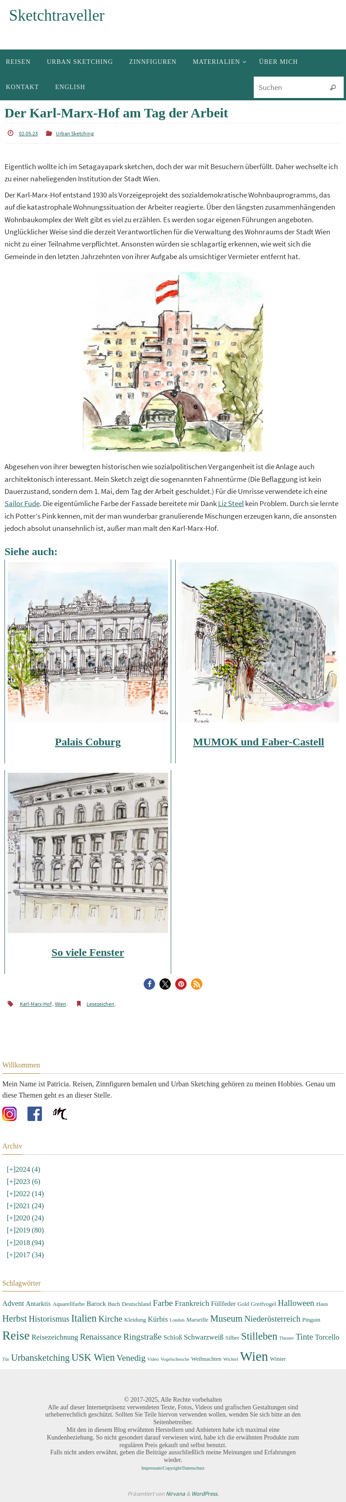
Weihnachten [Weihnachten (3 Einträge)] (206, 1358)
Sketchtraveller (57, 15)
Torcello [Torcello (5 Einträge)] (327, 1337)
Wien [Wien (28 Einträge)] (254, 1356)
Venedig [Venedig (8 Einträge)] (131, 1358)
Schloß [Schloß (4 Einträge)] (173, 1337)
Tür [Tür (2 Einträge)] (5, 1359)
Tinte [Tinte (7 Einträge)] (304, 1336)
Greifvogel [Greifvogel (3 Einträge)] (263, 1303)
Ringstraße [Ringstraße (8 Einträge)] (142, 1336)
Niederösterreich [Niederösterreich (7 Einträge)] (272, 1318)
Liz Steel (231, 503)
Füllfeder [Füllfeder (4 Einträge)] (223, 1303)
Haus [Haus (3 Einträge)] (322, 1303)
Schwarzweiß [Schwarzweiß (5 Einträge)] (203, 1337)
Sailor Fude (22, 503)
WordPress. (205, 1494)
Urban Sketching (75, 133)
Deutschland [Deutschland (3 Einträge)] (136, 1303)
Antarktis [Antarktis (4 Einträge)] (38, 1303)
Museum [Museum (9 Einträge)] (226, 1318)
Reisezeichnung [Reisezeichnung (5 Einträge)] (55, 1337)
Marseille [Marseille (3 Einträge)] (198, 1319)
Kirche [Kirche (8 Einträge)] (110, 1318)
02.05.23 (28, 133)
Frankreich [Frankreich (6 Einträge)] (192, 1303)
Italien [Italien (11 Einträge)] (83, 1318)
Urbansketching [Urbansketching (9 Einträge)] (40, 1358)
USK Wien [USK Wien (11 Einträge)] (93, 1357)
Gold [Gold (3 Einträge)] (243, 1303)
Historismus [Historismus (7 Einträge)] (49, 1318)
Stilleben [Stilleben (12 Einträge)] (259, 1336)
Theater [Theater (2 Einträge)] (286, 1338)
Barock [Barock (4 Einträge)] (96, 1303)
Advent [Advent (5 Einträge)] (13, 1303)
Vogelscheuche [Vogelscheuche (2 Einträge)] (174, 1359)
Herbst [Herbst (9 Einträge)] (14, 1318)
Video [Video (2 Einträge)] (153, 1359)
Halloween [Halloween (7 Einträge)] (296, 1303)
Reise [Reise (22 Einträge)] (16, 1335)
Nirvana (175, 1494)
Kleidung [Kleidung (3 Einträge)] (135, 1319)
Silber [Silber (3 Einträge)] (232, 1337)
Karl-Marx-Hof (36, 1003)
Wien (60, 1003)
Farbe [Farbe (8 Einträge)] (163, 1303)
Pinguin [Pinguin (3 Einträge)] (311, 1319)
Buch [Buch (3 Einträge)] (114, 1303)
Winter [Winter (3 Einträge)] (278, 1358)
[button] (149, 984)
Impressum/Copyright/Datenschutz (173, 1468)
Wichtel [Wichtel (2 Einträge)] (230, 1359)
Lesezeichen (100, 1003)
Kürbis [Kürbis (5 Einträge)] (158, 1319)
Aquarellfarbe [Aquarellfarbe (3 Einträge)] (68, 1303)
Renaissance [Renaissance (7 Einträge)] (101, 1336)
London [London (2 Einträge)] (177, 1320)
